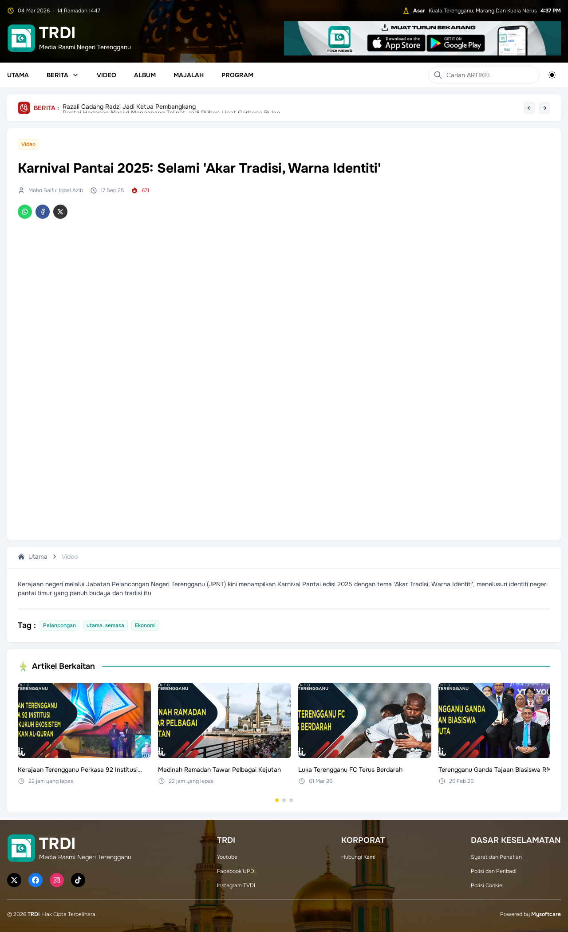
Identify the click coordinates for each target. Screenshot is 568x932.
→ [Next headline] (544, 108)
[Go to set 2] (284, 800)
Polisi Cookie (486, 885)
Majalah (189, 75)
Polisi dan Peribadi (494, 871)
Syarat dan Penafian (496, 857)
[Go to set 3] (291, 800)
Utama (18, 75)
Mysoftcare (546, 914)
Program (237, 75)
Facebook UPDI (236, 871)
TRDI (33, 914)
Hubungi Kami (358, 857)
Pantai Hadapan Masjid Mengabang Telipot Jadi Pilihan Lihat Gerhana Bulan (171, 108)
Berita (63, 75)
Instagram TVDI (236, 885)
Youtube (227, 857)
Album (145, 75)
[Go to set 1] (277, 800)
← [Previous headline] (529, 108)
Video (106, 75)
